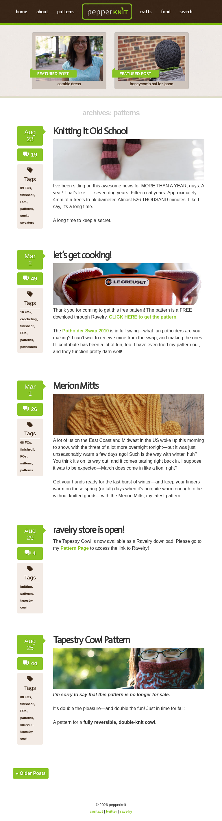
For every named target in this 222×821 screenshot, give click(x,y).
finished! (27, 195)
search (186, 11)
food (165, 11)
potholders (28, 347)
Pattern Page (74, 548)
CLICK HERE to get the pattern (142, 317)
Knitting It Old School (90, 131)
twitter (111, 811)
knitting (26, 586)
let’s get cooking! (82, 255)
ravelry (126, 811)
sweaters (27, 222)
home (21, 11)
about (42, 11)
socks (24, 215)
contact (96, 811)
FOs (23, 202)
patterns (65, 11)
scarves (26, 724)
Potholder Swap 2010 (85, 330)
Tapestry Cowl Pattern (91, 639)
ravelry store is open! (88, 529)
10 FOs (25, 312)
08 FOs (25, 442)
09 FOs (25, 188)
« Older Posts (31, 773)
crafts (145, 11)
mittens (26, 463)
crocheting (28, 319)
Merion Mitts (76, 385)
